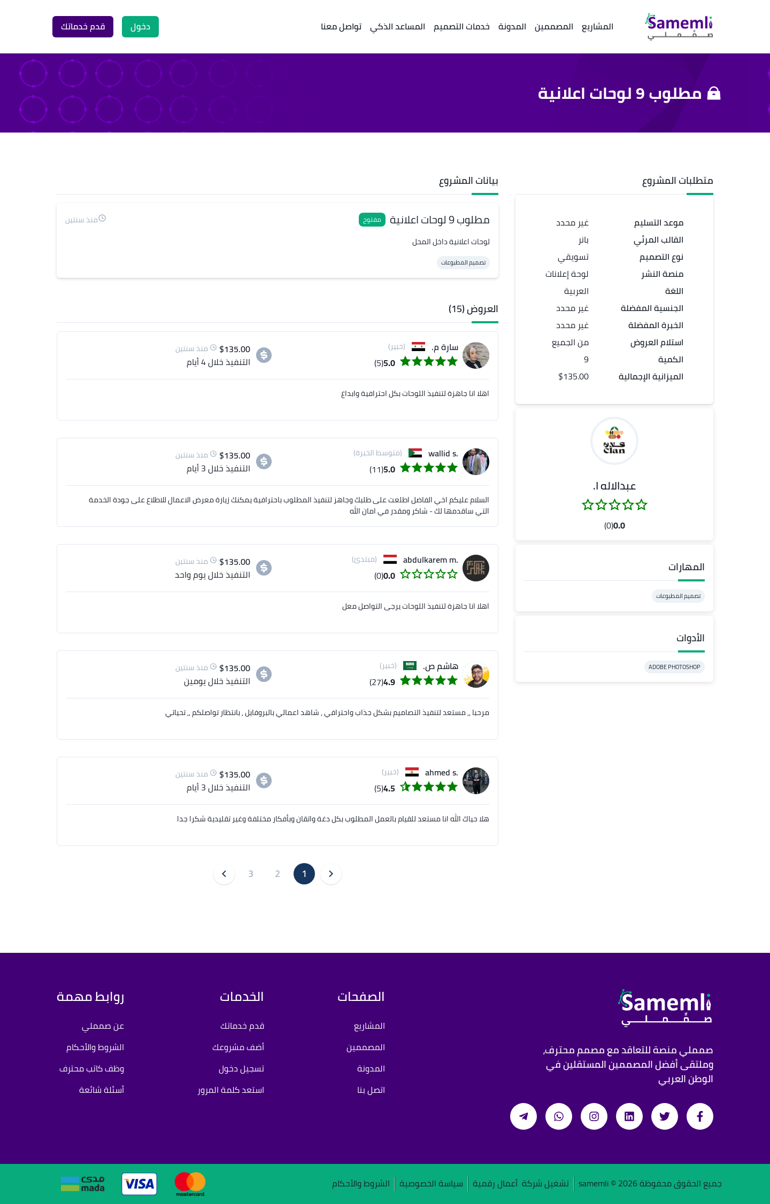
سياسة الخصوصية (431, 1184)
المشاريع (597, 26)
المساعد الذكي (397, 26)
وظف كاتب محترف (91, 1068)
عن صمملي (103, 1025)
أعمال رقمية (495, 1184)
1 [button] (304, 873)
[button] (614, 441)
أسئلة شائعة (101, 1090)
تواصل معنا (341, 26)
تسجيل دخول (241, 1068)
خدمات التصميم (462, 26)
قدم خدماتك (242, 1025)
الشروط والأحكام (95, 1047)
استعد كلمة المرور (230, 1090)
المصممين (554, 26)
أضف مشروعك (238, 1047)
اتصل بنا (371, 1090)
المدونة (512, 26)
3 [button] (250, 873)
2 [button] (277, 873)
